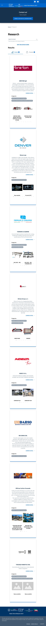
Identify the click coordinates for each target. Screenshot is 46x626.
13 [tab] (23, 199)
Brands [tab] (15, 52)
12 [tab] (33, 197)
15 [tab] (24, 266)
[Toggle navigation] (2, 5)
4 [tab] (21, 122)
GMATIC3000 (17, 339)
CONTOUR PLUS (17, 402)
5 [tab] (23, 122)
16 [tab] (26, 266)
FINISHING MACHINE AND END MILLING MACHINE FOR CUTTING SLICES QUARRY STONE (17, 529)
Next (35, 112)
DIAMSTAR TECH (28, 402)
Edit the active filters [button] (23, 45)
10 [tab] (30, 197)
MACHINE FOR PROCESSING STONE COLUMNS (28, 529)
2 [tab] (18, 122)
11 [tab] (31, 197)
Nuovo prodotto (17, 596)
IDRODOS (28, 339)
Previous (10, 112)
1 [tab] (16, 122)
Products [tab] (30, 52)
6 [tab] (25, 122)
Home (9, 27)
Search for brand (12, 39)
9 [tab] (30, 122)
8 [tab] (29, 122)
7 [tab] (27, 122)
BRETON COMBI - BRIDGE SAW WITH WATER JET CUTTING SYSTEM (17, 118)
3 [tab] (19, 122)
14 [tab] (22, 266)
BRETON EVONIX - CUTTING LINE (28, 117)
